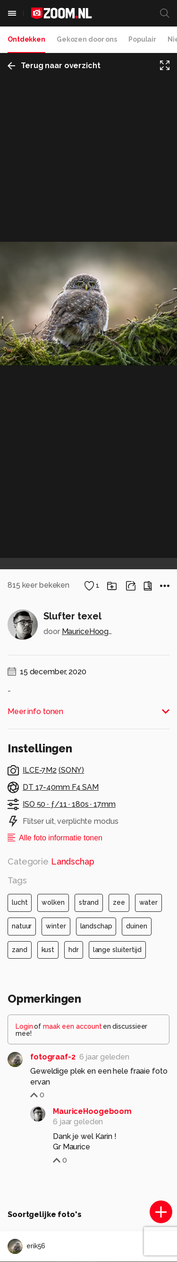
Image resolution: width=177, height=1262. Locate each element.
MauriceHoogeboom (88, 631)
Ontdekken (26, 39)
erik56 (26, 1246)
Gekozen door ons (87, 39)
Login (24, 1026)
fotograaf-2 (53, 1056)
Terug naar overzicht (54, 65)
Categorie (51, 861)
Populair (142, 39)
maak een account (72, 1026)
